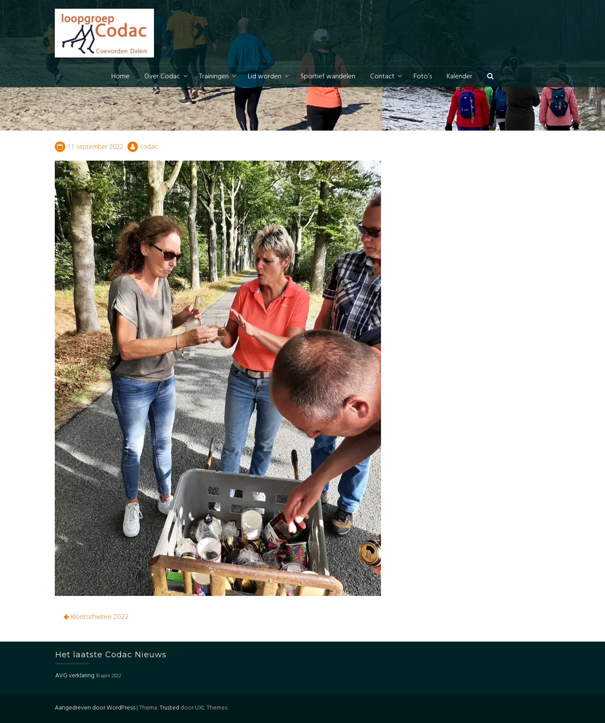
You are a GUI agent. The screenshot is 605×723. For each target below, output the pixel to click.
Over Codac (162, 76)
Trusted (169, 708)
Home (120, 76)
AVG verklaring (74, 676)
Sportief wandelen (328, 76)
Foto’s (423, 76)
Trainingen (214, 76)
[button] (490, 77)
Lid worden (264, 76)
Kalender (459, 76)
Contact (382, 76)
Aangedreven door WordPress (95, 708)
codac (148, 146)
